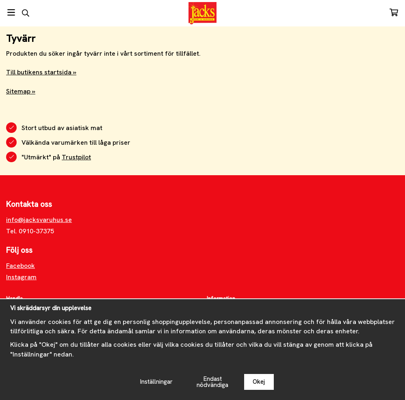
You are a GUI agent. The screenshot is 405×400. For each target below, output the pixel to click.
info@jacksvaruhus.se (39, 219)
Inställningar (156, 382)
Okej (259, 382)
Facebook (20, 265)
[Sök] (25, 13)
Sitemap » (20, 91)
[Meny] (11, 12)
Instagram (21, 277)
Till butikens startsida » (41, 72)
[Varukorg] (394, 12)
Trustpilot (76, 157)
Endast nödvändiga (212, 382)
